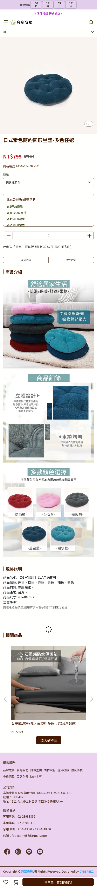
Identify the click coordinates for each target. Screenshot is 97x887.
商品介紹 (26, 260)
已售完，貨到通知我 (58, 882)
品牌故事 (9, 770)
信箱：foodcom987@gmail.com (25, 835)
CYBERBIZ (86, 871)
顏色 (6, 174)
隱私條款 (77, 770)
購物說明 (49, 770)
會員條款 (9, 776)
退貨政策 (63, 770)
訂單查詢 (36, 770)
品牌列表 (22, 776)
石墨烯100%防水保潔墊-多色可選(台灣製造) (43, 723)
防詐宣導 (36, 776)
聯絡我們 (22, 770)
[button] (91, 699)
